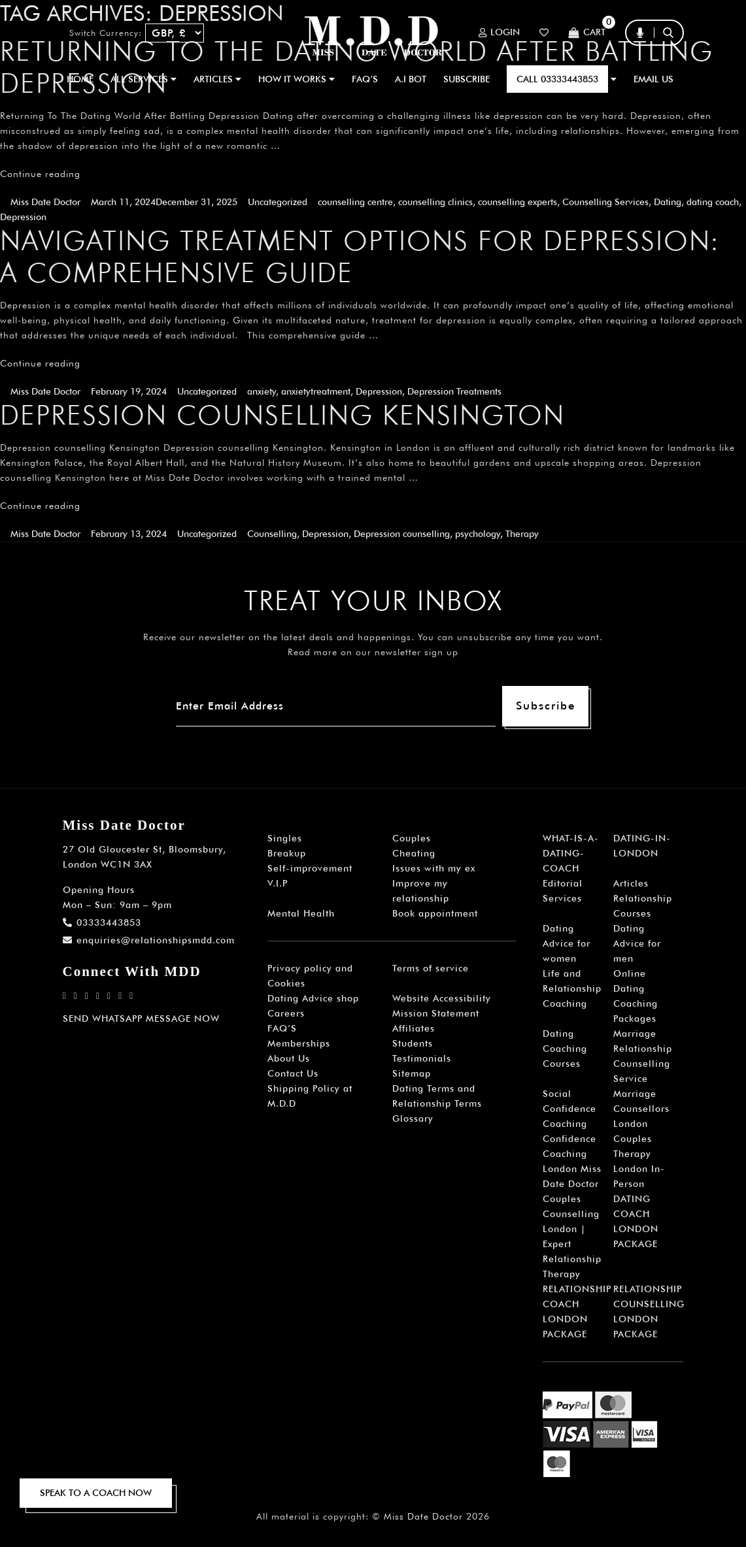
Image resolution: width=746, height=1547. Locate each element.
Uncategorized (277, 202)
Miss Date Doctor (45, 202)
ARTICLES (217, 79)
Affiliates (413, 1028)
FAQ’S (365, 79)
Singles (284, 838)
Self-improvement (309, 868)
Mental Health (301, 913)
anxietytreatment (315, 391)
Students (412, 1043)
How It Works (296, 79)
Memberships (298, 1043)
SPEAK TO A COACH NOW (96, 1493)
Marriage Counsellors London (641, 1108)
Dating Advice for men (637, 943)
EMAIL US (653, 79)
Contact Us (292, 1073)
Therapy (522, 534)
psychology (477, 534)
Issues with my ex (433, 868)
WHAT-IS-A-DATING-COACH (571, 853)
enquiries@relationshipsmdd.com (149, 940)
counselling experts (517, 202)
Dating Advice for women (566, 943)
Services (562, 898)
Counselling (272, 534)
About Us (288, 1058)
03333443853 (102, 922)
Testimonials (421, 1058)
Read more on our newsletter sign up (373, 652)
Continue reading (40, 174)
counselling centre (355, 202)
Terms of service (430, 968)
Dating (667, 202)
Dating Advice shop (313, 998)
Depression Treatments (454, 391)
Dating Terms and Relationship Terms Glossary (437, 1103)
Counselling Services (605, 202)
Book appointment (435, 913)
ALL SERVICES (143, 79)
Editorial (563, 883)
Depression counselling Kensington (282, 415)
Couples (411, 838)
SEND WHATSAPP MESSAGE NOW (141, 1018)
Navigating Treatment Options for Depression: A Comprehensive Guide (360, 256)
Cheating (413, 853)
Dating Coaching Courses (565, 1048)
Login (499, 32)
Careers (286, 1013)
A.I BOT (410, 79)
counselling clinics (435, 202)
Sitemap (411, 1073)
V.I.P (277, 883)
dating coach (713, 202)
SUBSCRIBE (466, 79)
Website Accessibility (441, 998)
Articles (631, 883)
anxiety (261, 391)
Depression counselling (402, 534)
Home (80, 79)
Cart (586, 33)
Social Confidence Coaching (569, 1108)
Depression (23, 217)
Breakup (286, 853)
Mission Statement (435, 1013)
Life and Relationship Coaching (572, 988)
